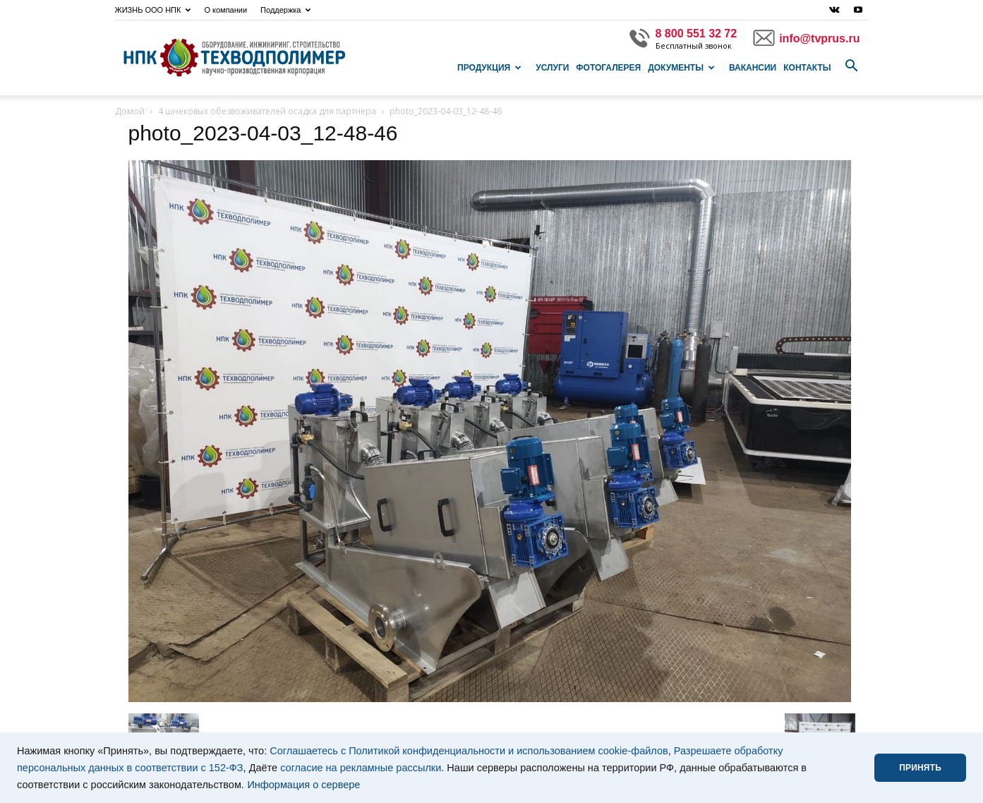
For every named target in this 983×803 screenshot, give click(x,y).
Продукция (489, 68)
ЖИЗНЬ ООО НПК (153, 10)
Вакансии (752, 68)
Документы (681, 68)
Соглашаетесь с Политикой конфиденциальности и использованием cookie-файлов (469, 750)
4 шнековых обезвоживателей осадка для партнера (267, 111)
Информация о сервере (303, 784)
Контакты (807, 68)
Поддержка (285, 10)
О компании (225, 10)
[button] (852, 66)
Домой (130, 111)
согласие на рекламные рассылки (360, 767)
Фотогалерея (608, 68)
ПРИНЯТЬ (920, 768)
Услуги (552, 68)
